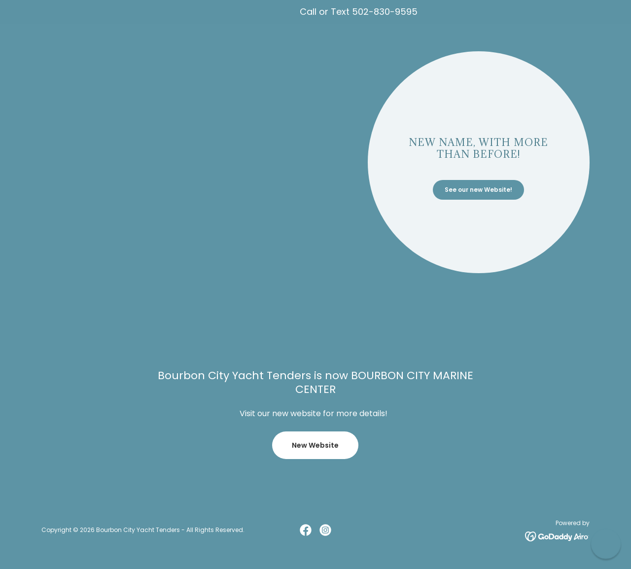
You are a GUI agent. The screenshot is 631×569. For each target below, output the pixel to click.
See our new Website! (478, 189)
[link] (306, 530)
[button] (605, 543)
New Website (315, 445)
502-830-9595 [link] (385, 11)
